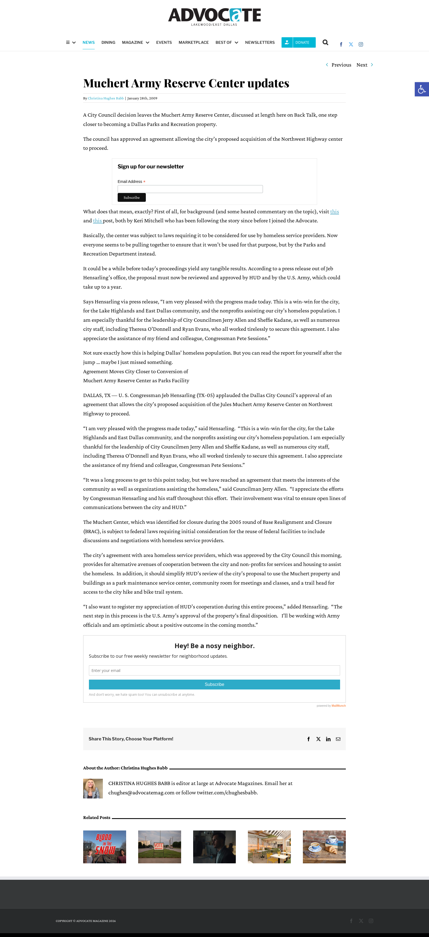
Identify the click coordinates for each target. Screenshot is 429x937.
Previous (341, 64)
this (334, 211)
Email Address (132, 181)
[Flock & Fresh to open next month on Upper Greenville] (269, 833)
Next (361, 64)
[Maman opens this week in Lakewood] (324, 833)
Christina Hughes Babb (106, 98)
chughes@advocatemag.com (141, 792)
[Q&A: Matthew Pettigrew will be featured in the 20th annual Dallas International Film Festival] (214, 833)
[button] (422, 89)
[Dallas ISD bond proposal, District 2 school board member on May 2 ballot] (159, 833)
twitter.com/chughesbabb (227, 792)
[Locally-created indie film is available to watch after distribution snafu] (104, 833)
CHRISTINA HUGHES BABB (139, 783)
